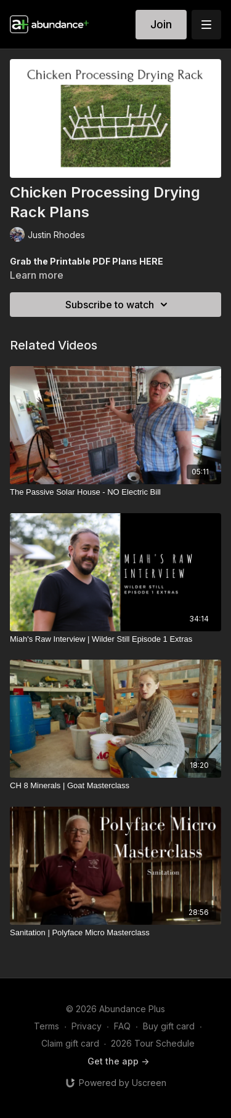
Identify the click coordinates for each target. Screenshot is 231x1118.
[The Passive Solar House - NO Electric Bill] (115, 492)
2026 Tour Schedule (153, 1043)
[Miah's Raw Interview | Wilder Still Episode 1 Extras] (115, 639)
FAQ (122, 1026)
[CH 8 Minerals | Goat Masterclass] (115, 786)
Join (161, 24)
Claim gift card (70, 1043)
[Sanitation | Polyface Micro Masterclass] (115, 933)
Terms (46, 1026)
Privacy (86, 1026)
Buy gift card (169, 1026)
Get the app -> (118, 1061)
